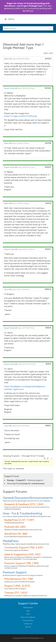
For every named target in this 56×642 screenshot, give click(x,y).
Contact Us (28, 624)
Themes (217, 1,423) (15, 592)
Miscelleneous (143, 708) (18, 578)
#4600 (48, 167)
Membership (28, 608)
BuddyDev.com (38, 638)
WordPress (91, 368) (15, 533)
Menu (10, 19)
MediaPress (10, 541)
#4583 (48, 59)
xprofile (51, 53)
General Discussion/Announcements (28, 498)
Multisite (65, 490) (15, 526)
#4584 (48, 88)
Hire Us (28, 627)
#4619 (48, 203)
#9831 (48, 364)
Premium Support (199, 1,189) (21, 563)
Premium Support (15, 572)
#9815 (48, 328)
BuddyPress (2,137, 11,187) (19, 519)
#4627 (48, 249)
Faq (28, 611)
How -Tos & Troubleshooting (22, 513)
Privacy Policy (28, 620)
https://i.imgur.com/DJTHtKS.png (20, 116)
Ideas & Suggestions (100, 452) (22, 554)
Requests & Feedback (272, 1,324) (23, 504)
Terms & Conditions (28, 617)
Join (28, 614)
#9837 (48, 426)
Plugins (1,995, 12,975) (17, 585)
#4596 (48, 143)
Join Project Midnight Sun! (27, 4)
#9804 (48, 289)
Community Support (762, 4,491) (23, 547)
